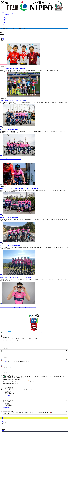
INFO (1, 303)
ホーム (3, 421)
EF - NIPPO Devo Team (3, 64)
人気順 (3, 39)
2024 (4, 22)
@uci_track (10, 388)
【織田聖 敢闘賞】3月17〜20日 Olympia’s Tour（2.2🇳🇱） (13, 100)
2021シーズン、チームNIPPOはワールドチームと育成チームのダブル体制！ (18, 307)
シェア (4, 422)
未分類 (1, 126)
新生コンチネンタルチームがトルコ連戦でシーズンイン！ (14, 245)
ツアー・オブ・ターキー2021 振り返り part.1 (10, 159)
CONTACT (3, 24)
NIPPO (3, 23)
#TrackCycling (5, 395)
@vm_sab (5, 361)
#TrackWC (8, 395)
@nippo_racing (8, 375)
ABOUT (3, 12)
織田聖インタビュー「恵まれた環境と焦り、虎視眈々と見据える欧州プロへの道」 (19, 188)
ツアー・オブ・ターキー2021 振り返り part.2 (10, 129)
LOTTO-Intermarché (7, 14)
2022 (4, 20)
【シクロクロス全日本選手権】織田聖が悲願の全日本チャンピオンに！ (17, 68)
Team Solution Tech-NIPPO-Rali (8, 13)
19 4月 (12, 375)
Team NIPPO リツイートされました (9, 387)
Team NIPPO (5, 350)
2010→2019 (5, 18)
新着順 (3, 38)
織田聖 (3, 30)
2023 (4, 21)
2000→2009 (5, 17)
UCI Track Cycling (5, 388)
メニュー (3, 429)
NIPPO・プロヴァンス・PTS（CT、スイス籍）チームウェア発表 (15, 277)
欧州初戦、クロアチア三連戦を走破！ (9, 217)
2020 (4, 19)
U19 (2, 15)
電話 (3, 430)
